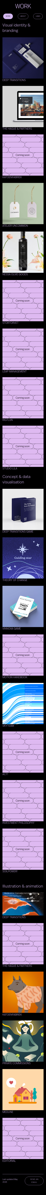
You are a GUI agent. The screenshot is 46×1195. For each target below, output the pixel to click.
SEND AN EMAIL (34, 1181)
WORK (8, 16)
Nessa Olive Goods (15, 274)
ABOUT (23, 16)
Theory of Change (14, 580)
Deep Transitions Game (17, 531)
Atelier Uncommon (15, 226)
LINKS (38, 16)
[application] (23, 903)
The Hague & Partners (17, 129)
